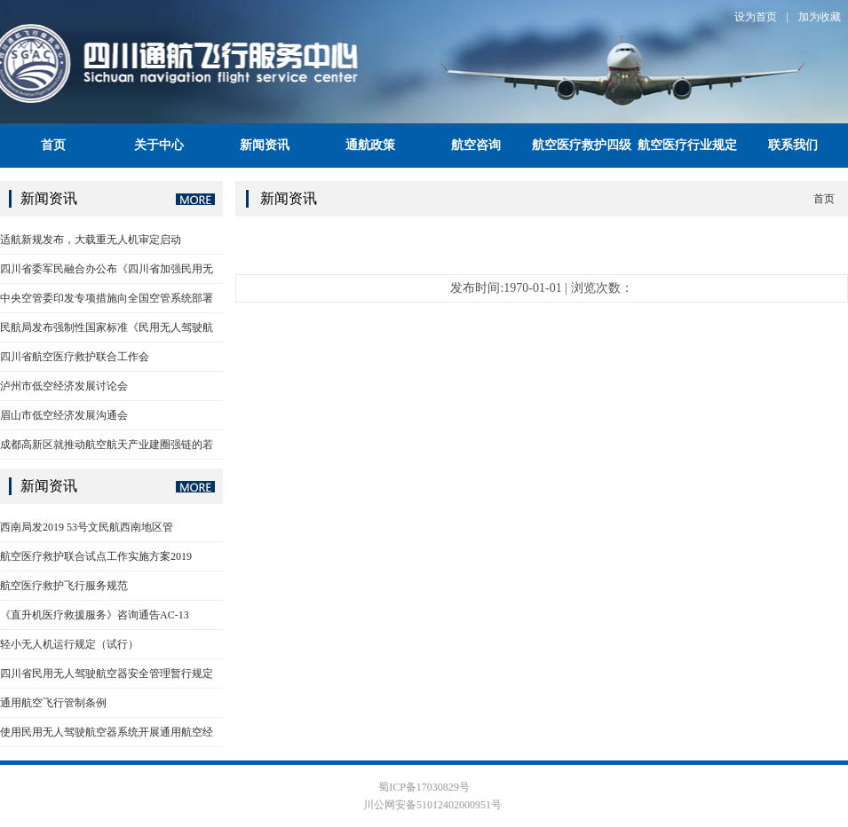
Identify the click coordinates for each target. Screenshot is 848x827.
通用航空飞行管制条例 (53, 703)
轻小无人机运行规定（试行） (69, 644)
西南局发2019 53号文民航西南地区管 (86, 527)
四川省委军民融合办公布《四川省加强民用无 (106, 269)
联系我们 (793, 145)
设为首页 (755, 17)
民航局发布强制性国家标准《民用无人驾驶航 (106, 327)
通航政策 (370, 145)
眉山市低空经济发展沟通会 (64, 415)
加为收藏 (819, 17)
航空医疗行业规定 (687, 145)
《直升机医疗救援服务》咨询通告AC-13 (94, 615)
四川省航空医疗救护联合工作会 (74, 356)
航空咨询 (476, 145)
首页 (53, 145)
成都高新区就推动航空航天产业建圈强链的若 (106, 444)
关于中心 (159, 145)
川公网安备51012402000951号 (431, 805)
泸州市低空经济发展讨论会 (64, 386)
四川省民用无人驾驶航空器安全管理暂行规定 (106, 673)
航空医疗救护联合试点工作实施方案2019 (96, 556)
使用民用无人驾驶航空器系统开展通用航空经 (106, 732)
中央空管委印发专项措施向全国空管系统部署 (106, 298)
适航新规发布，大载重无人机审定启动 (90, 239)
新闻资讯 (264, 145)
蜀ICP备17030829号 (424, 787)
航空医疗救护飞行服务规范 (64, 585)
